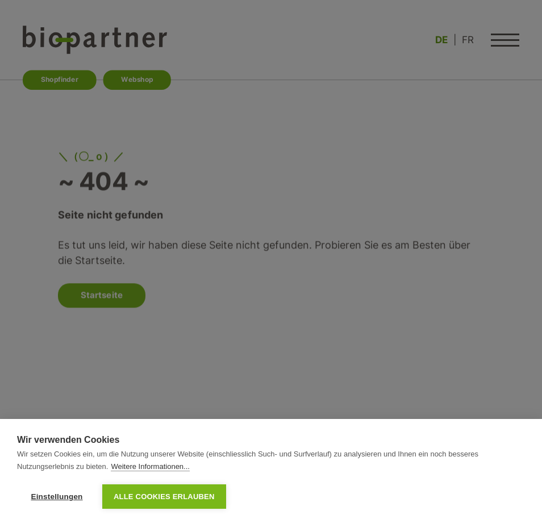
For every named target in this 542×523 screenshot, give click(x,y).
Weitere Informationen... (150, 466)
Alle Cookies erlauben (164, 496)
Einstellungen (56, 496)
